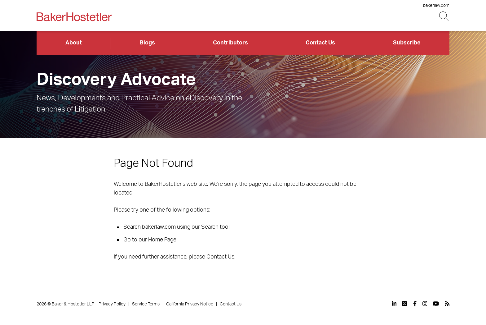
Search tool (215, 227)
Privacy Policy (112, 304)
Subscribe (407, 43)
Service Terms (146, 304)
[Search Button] (444, 16)
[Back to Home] (74, 16)
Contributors (230, 43)
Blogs (147, 43)
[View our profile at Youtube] (436, 303)
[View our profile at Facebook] (415, 303)
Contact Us (320, 43)
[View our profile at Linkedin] (394, 303)
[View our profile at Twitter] (405, 303)
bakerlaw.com (436, 5)
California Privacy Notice (189, 304)
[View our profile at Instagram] (424, 303)
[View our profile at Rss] (447, 303)
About (73, 43)
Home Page (162, 240)
